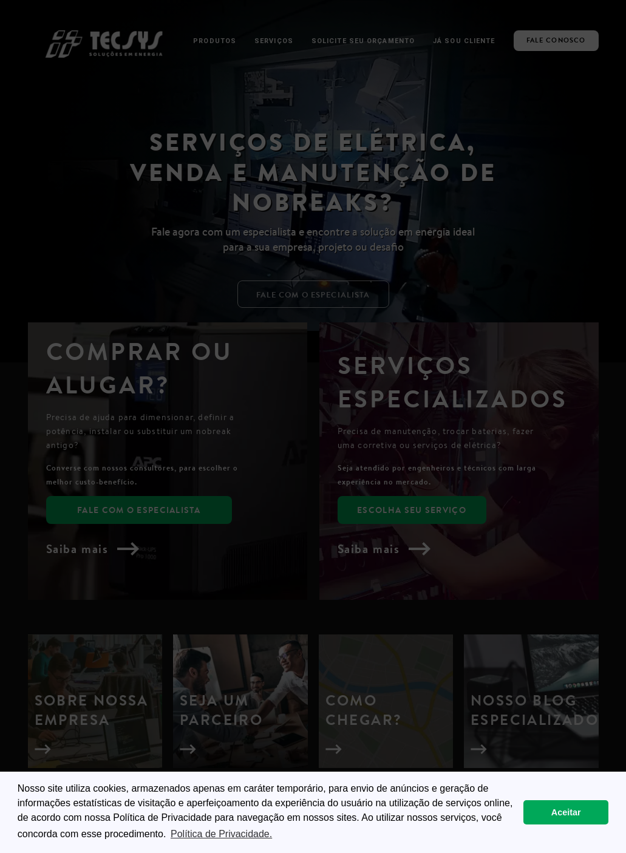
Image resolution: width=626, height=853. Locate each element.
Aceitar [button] (566, 812)
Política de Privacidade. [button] (221, 834)
